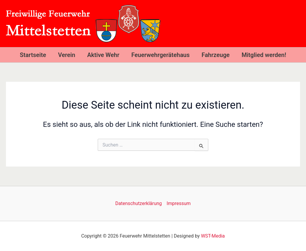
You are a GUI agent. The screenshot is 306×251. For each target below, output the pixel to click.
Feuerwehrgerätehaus (160, 54)
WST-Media (213, 236)
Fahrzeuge (216, 54)
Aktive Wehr (103, 54)
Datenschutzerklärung (138, 203)
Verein (66, 54)
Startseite (33, 54)
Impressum (179, 203)
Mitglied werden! (263, 54)
